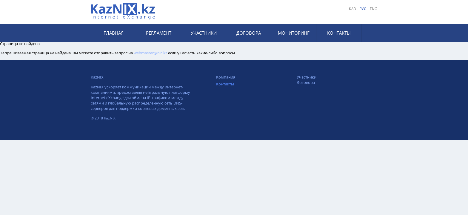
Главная (114, 33)
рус (362, 8)
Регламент (158, 33)
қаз (352, 8)
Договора (248, 33)
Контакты (339, 33)
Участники (204, 33)
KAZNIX (123, 11)
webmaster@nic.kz (150, 53)
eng (373, 8)
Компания (225, 77)
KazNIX (97, 77)
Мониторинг (294, 33)
